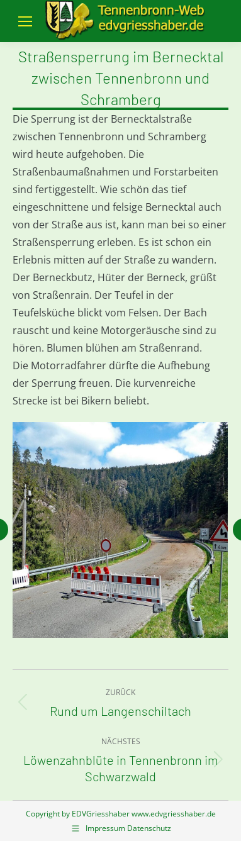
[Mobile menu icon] (25, 21)
